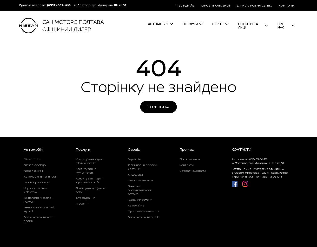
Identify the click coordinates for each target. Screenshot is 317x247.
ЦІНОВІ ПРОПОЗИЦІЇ (215, 5)
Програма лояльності (143, 211)
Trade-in (81, 203)
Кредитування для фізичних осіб (89, 161)
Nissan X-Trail (33, 171)
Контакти (187, 165)
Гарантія (134, 159)
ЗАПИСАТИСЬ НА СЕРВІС (254, 5)
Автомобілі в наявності (40, 176)
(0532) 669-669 (59, 5)
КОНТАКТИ (286, 5)
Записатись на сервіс (143, 217)
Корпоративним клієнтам (35, 190)
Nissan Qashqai (35, 165)
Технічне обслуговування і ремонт (140, 190)
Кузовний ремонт (140, 200)
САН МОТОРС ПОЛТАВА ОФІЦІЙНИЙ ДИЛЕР (73, 25)
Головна (158, 107)
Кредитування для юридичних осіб (89, 180)
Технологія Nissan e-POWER (38, 200)
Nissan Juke (32, 159)
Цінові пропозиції (36, 182)
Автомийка (136, 205)
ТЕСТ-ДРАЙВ (186, 5)
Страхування (85, 198)
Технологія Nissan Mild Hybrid (39, 209)
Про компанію (190, 159)
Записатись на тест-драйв (39, 219)
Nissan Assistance (140, 180)
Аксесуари (135, 174)
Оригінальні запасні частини (142, 167)
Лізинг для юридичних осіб (92, 190)
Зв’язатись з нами (193, 171)
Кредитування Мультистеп (86, 171)
